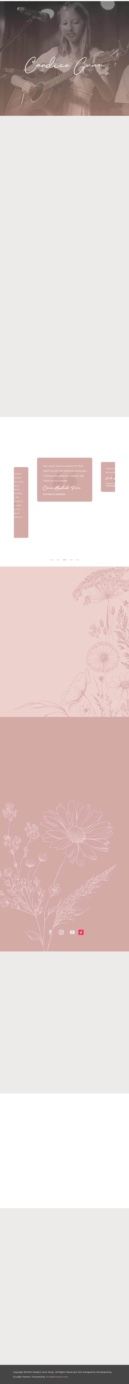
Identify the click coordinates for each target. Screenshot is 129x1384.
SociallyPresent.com (57, 1376)
